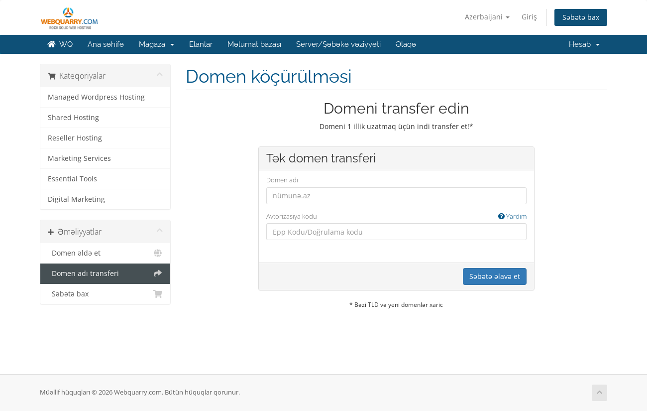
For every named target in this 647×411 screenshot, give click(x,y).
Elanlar (201, 44)
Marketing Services (79, 158)
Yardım (512, 216)
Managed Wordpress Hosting (96, 97)
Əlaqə (406, 44)
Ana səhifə (106, 44)
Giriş (529, 16)
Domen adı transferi (105, 273)
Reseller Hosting (75, 138)
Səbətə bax (580, 17)
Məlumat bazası (254, 44)
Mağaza (156, 44)
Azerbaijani (487, 16)
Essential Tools (72, 178)
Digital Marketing (76, 199)
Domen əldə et (105, 253)
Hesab (584, 44)
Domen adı (282, 179)
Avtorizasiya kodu (396, 216)
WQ (60, 44)
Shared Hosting (73, 117)
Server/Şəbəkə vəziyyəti (338, 44)
